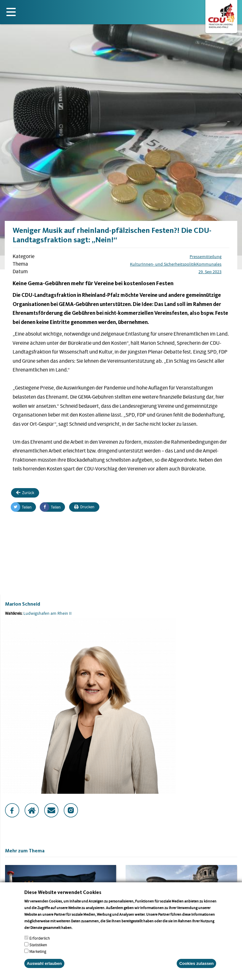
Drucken (84, 507)
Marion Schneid (22, 604)
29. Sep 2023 (209, 271)
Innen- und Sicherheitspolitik (169, 264)
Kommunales (208, 264)
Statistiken (38, 952)
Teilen (21, 507)
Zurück (25, 492)
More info (82, 935)
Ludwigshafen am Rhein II (47, 613)
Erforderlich (39, 945)
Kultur (136, 264)
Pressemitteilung (205, 256)
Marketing (37, 959)
